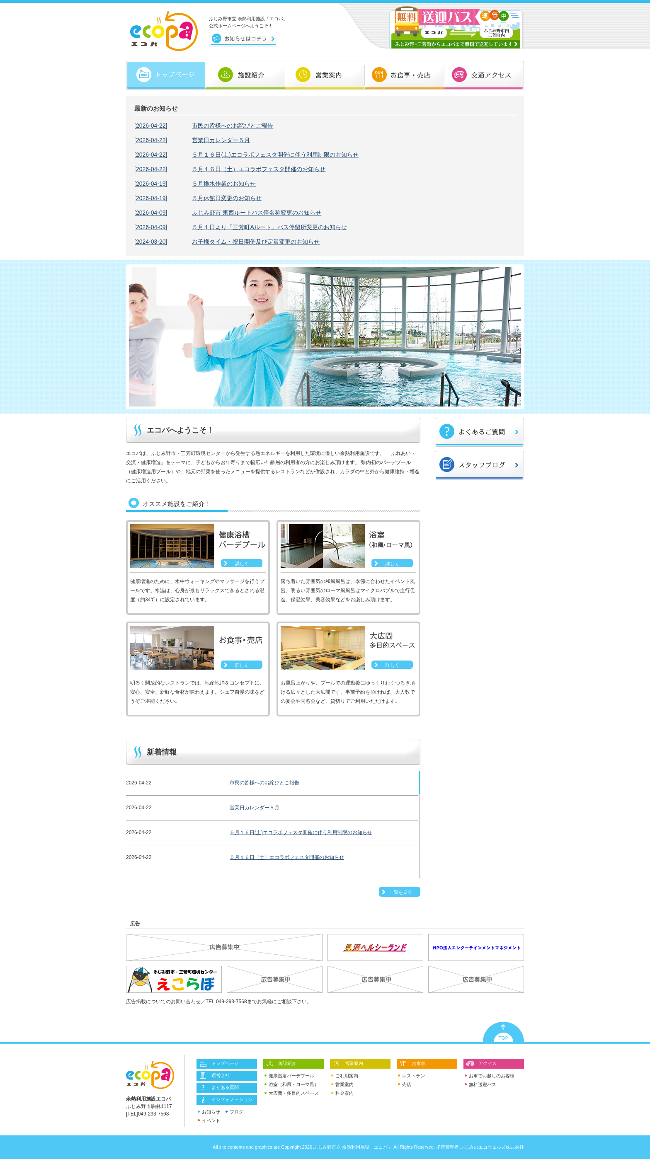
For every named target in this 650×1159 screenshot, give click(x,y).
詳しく (242, 563)
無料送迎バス (480, 1084)
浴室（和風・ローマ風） (291, 1084)
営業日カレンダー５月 (192, 140)
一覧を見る (400, 892)
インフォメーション (225, 1099)
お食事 (412, 1063)
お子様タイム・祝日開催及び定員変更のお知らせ (227, 241)
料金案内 (342, 1093)
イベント (209, 1120)
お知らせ (209, 1112)
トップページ (219, 1063)
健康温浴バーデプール (289, 1076)
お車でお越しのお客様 (489, 1076)
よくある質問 (219, 1087)
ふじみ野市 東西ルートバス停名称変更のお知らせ (227, 212)
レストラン (411, 1076)
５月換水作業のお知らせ (195, 183)
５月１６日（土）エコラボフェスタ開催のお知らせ (229, 169)
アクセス (481, 1063)
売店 (404, 1084)
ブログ (234, 1112)
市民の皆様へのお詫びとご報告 (203, 125)
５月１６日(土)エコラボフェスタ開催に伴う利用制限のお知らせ (246, 154)
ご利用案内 (344, 1076)
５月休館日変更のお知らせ (198, 198)
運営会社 (214, 1075)
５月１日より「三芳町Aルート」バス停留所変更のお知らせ (240, 227)
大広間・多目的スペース (291, 1093)
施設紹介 (281, 1063)
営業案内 (347, 1063)
